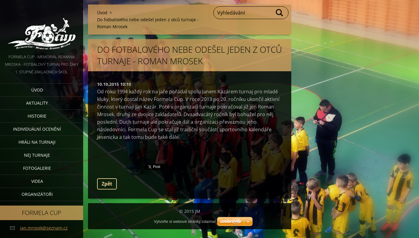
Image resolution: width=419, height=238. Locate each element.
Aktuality (37, 103)
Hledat (280, 12)
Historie (37, 116)
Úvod (37, 90)
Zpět (107, 183)
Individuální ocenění (37, 129)
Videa (37, 181)
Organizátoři (37, 194)
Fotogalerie (37, 168)
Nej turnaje (37, 155)
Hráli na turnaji (37, 142)
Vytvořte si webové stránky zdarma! (185, 221)
